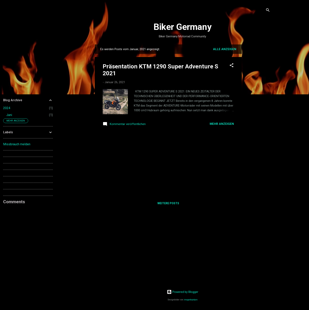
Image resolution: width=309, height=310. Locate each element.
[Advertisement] (257, 103)
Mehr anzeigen (222, 124)
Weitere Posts (168, 203)
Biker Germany (183, 27)
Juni (9, 115)
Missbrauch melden (16, 144)
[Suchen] (267, 11)
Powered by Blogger (182, 292)
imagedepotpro (190, 299)
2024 (6, 108)
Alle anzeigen (224, 49)
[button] (231, 66)
